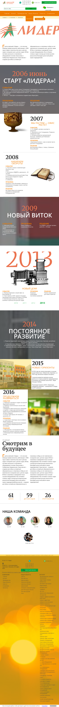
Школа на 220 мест (26, 582)
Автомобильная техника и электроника (46, 577)
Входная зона (43, 587)
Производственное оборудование (45, 652)
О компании (51, 13)
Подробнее (44, 706)
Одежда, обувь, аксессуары (47, 638)
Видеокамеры (43, 585)
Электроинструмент (45, 701)
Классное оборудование (46, 611)
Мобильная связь (44, 631)
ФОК (22, 593)
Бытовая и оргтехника (45, 583)
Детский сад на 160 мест (27, 589)
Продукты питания (44, 647)
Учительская (43, 697)
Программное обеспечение (47, 646)
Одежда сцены (43, 636)
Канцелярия (43, 607)
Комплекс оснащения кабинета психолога (48, 615)
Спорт (41, 677)
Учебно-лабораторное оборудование (45, 689)
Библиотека (43, 581)
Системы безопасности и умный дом (48, 664)
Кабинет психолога (45, 604)
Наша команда (40, 19)
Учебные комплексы (45, 695)
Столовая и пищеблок (45, 679)
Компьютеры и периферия (46, 620)
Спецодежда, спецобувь (46, 675)
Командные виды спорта (46, 613)
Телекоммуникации (45, 683)
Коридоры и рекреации (45, 622)
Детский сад (24, 578)
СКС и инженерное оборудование (44, 668)
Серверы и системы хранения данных (47, 659)
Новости (42, 13)
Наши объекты (33, 13)
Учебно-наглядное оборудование (44, 692)
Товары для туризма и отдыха (47, 685)
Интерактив (43, 595)
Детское (42, 591)
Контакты (29, 19)
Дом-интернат (25, 580)
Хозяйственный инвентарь (46, 699)
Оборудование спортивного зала (47, 633)
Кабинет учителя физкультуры (48, 605)
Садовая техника (44, 655)
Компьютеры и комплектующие (48, 618)
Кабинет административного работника (47, 597)
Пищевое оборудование (46, 640)
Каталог (13, 13)
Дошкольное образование (46, 593)
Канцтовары (43, 609)
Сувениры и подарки (45, 681)
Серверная (42, 656)
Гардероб (42, 589)
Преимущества (22, 13)
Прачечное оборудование (46, 644)
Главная (6, 13)
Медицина (42, 626)
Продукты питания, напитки (47, 649)
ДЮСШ (23, 576)
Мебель (42, 624)
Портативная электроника (46, 642)
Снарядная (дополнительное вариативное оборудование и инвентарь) (47, 672)
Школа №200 (24, 586)
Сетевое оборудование (46, 662)
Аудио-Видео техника (45, 580)
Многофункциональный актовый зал (48, 628)
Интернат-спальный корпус (28, 587)
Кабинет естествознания (46, 602)
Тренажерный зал (44, 686)
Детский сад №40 (25, 591)
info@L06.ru (37, 2)
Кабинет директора (45, 600)
